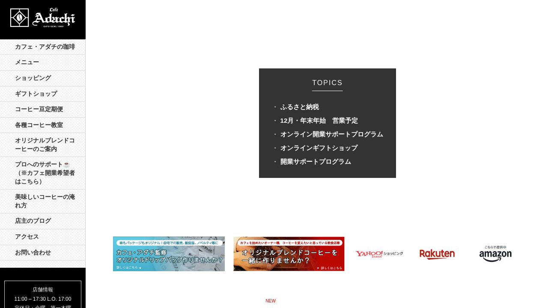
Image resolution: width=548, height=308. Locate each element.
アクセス (27, 237)
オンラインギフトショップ (318, 147)
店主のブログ (33, 221)
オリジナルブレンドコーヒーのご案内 (45, 144)
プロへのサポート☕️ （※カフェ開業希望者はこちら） (45, 172)
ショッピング (33, 78)
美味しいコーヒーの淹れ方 (45, 201)
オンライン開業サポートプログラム (331, 134)
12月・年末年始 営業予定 (319, 120)
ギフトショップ (36, 94)
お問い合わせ (33, 252)
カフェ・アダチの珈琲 (45, 47)
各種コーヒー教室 (39, 125)
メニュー (27, 62)
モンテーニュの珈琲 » (338, 300)
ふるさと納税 (299, 106)
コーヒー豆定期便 (39, 109)
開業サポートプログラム (315, 161)
